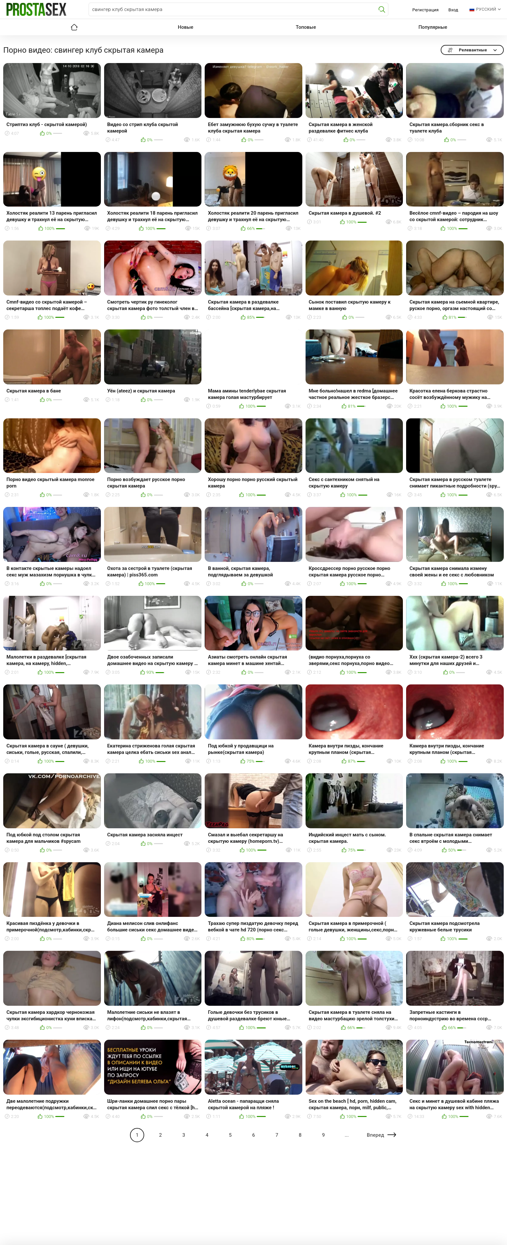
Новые (185, 27)
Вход (453, 9)
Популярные (432, 27)
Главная (74, 27)
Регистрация (425, 9)
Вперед (375, 1135)
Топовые (306, 27)
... (347, 1135)
